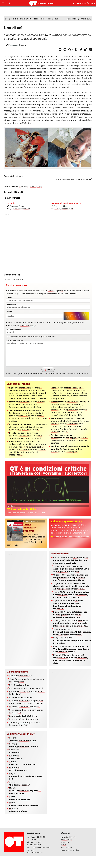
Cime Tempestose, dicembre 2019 (74, 179)
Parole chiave (66, 839)
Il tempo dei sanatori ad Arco (23, 719)
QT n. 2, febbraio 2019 (63, 209)
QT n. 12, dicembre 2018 (20, 209)
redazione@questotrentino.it (38, 847)
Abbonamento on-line (70, 850)
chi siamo (31, 850)
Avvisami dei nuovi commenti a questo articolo (31, 336)
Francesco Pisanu (17, 45)
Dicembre (14, 751)
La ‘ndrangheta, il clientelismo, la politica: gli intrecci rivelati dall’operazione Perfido (28, 427)
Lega (39, 186)
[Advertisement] (48, 242)
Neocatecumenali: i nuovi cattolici (26, 688)
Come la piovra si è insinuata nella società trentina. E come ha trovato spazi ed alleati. (25, 435)
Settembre (18, 768)
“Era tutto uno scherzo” (20, 675)
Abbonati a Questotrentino (66, 521)
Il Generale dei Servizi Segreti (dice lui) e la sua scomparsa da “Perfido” (27, 702)
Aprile (19, 798)
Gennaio (23, 745)
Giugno (19, 783)
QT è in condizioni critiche (21, 509)
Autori (63, 845)
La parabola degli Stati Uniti (23, 716)
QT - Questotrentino (19, 685)
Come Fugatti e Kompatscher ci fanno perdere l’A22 (24, 723)
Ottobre (22, 763)
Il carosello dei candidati (21, 697)
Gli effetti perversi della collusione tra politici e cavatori (69, 439)
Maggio (25, 791)
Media (33, 186)
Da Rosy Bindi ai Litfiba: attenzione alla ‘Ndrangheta (70, 449)
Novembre (15, 757)
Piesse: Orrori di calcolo (45, 19)
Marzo (24, 804)
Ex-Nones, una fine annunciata (24, 706)
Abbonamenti (66, 847)
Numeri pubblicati (68, 837)
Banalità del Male (13, 176)
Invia (48, 369)
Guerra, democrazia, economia (30, 527)
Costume (23, 186)
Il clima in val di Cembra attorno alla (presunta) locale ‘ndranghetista (27, 404)
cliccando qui (28, 325)
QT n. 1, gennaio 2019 (20, 19)
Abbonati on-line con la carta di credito (71, 537)
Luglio (25, 776)
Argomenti (65, 842)
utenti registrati (55, 290)
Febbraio (22, 739)
